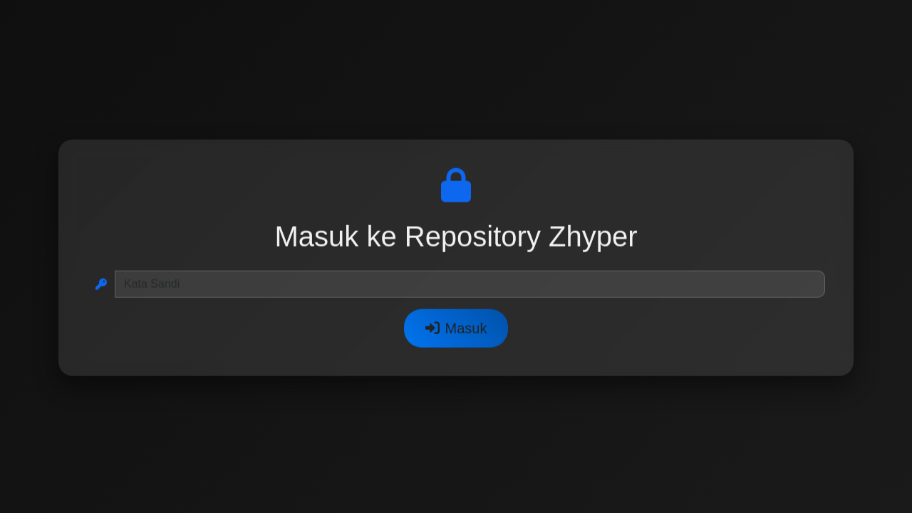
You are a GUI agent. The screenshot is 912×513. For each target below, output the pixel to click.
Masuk (456, 329)
